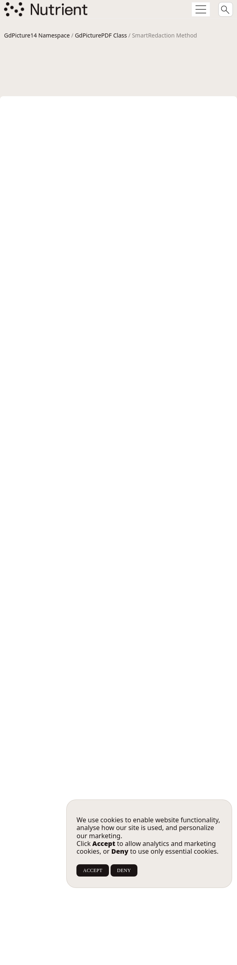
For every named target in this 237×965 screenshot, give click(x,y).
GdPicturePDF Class (101, 35)
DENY (124, 870)
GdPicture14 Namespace (37, 35)
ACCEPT (92, 870)
